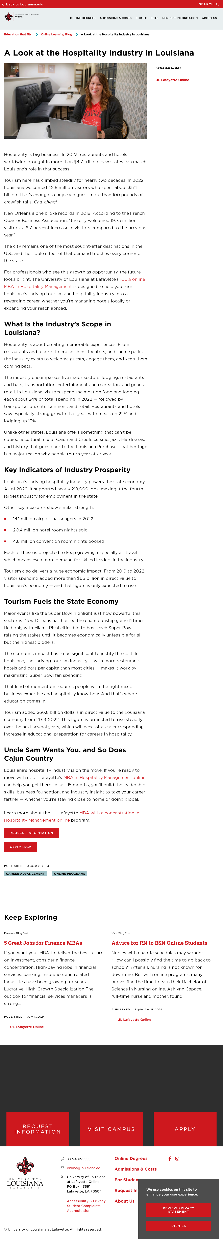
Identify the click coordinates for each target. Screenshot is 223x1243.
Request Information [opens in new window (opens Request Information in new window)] (31, 833)
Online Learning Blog (56, 34)
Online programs (69, 873)
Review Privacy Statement (179, 1209)
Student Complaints (83, 1206)
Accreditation (78, 1211)
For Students (147, 18)
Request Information (180, 18)
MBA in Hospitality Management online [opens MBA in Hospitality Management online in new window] (104, 777)
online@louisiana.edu (84, 1168)
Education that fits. (18, 34)
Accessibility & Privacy (86, 1201)
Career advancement (25, 873)
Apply (185, 1129)
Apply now (20, 847)
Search (211, 4)
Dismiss (178, 1226)
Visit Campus (111, 1129)
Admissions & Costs (116, 18)
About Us (209, 18)
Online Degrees (83, 18)
